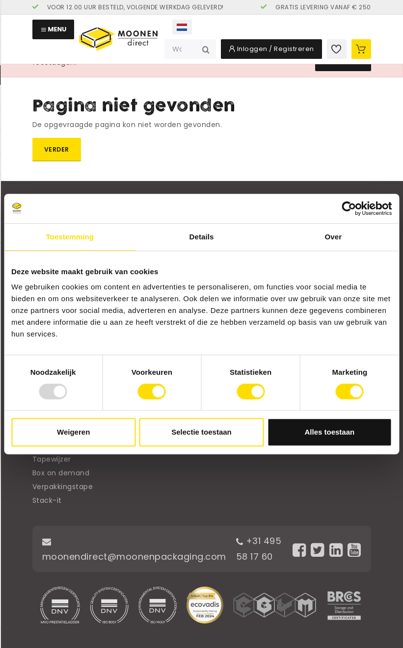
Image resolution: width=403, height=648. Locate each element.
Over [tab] (333, 237)
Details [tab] (201, 237)
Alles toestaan (329, 432)
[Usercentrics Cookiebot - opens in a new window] (349, 208)
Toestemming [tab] (70, 237)
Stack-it (47, 500)
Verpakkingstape (62, 487)
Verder (56, 149)
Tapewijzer (51, 459)
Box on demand (61, 473)
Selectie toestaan (201, 432)
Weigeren (73, 432)
